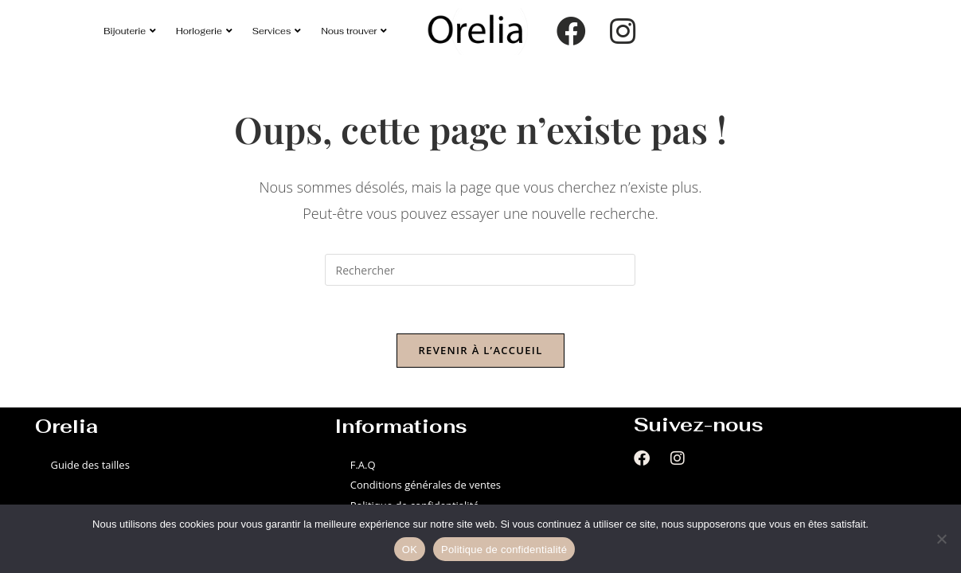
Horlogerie (204, 31)
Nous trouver (354, 31)
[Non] (941, 539)
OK (409, 549)
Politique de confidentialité (504, 549)
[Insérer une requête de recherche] (480, 270)
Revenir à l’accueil (480, 350)
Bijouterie (130, 31)
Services (277, 31)
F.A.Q (363, 465)
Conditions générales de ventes (425, 484)
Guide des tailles (90, 465)
